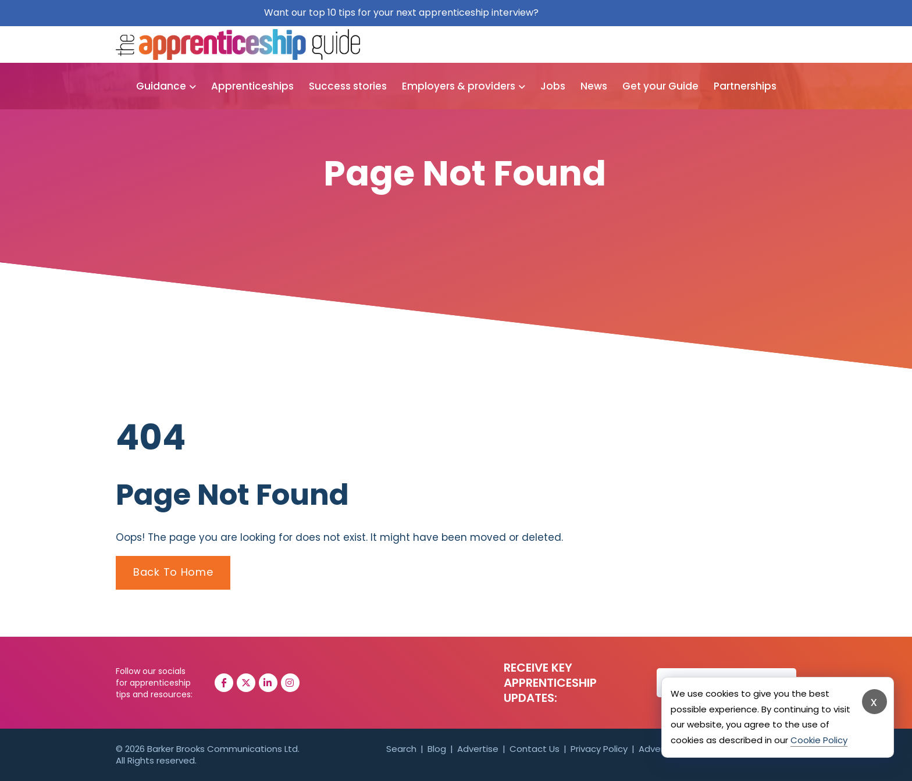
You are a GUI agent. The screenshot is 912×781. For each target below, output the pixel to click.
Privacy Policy (599, 749)
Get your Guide (660, 86)
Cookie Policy (818, 740)
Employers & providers (458, 86)
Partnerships (745, 86)
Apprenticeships (252, 86)
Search (401, 749)
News (593, 86)
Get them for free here (595, 12)
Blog (437, 749)
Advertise (477, 749)
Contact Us (535, 749)
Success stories (348, 86)
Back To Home (173, 572)
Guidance (161, 86)
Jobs (552, 86)
